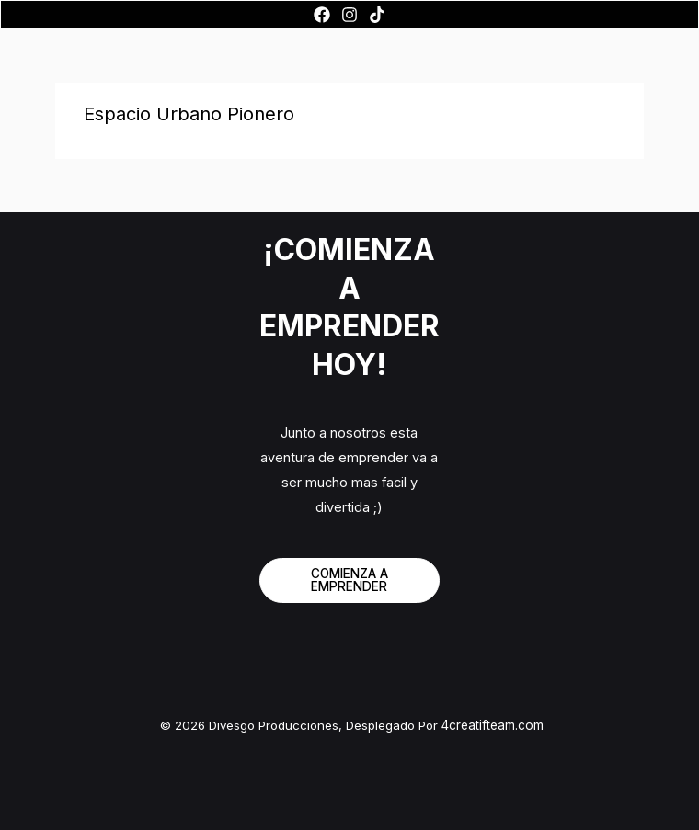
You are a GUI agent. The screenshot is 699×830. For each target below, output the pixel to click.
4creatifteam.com (492, 725)
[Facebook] (322, 14)
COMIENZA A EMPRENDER (349, 580)
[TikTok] (377, 14)
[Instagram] (349, 14)
